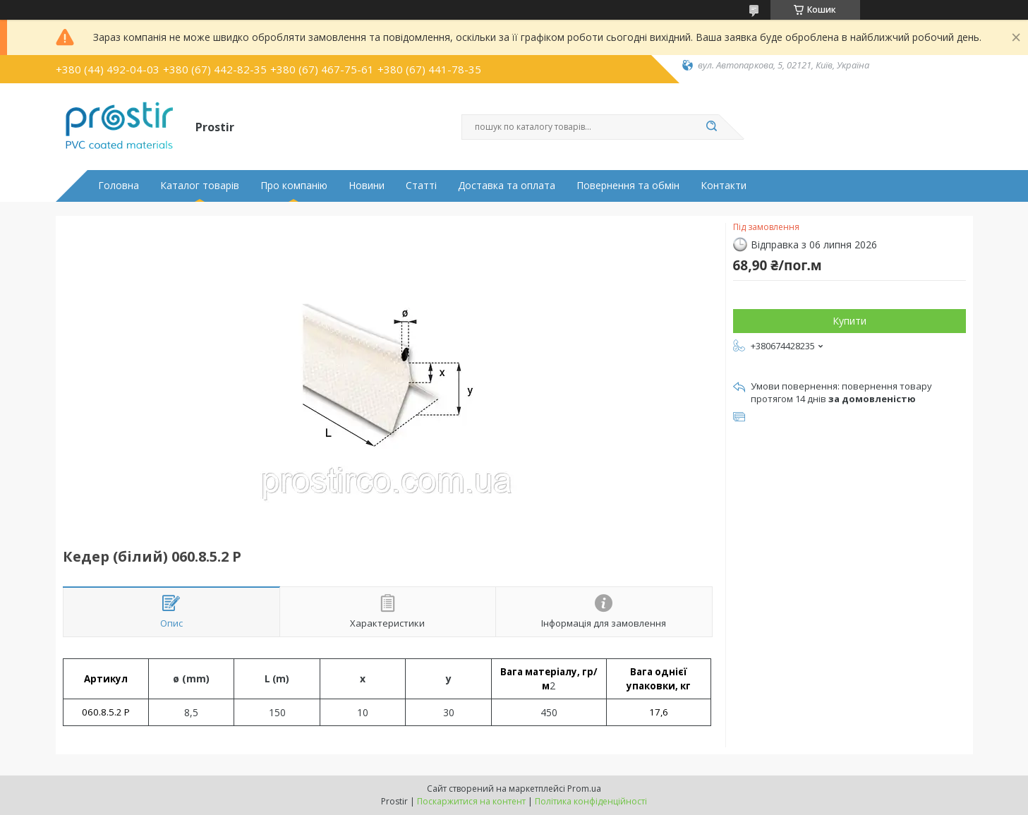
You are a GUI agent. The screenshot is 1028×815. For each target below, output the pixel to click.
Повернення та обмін (627, 186)
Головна (118, 186)
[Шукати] (712, 127)
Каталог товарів (199, 186)
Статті (421, 186)
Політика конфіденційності (591, 801)
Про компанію (293, 186)
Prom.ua (584, 789)
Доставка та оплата (506, 186)
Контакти (723, 186)
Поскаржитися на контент (471, 801)
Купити (849, 320)
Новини (367, 186)
